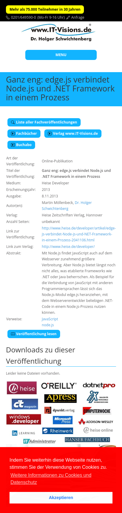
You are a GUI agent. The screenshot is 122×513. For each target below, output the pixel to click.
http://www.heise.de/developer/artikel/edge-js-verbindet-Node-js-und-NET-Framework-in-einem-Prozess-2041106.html (79, 234)
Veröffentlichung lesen (34, 333)
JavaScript (50, 319)
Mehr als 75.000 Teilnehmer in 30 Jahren (45, 9)
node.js (48, 324)
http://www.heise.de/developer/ (68, 246)
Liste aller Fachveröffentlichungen (44, 122)
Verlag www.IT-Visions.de (73, 133)
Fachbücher (24, 133)
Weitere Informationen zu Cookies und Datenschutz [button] (50, 479)
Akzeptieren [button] (61, 497)
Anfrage (78, 17)
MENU (61, 54)
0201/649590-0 (23, 17)
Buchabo (21, 144)
